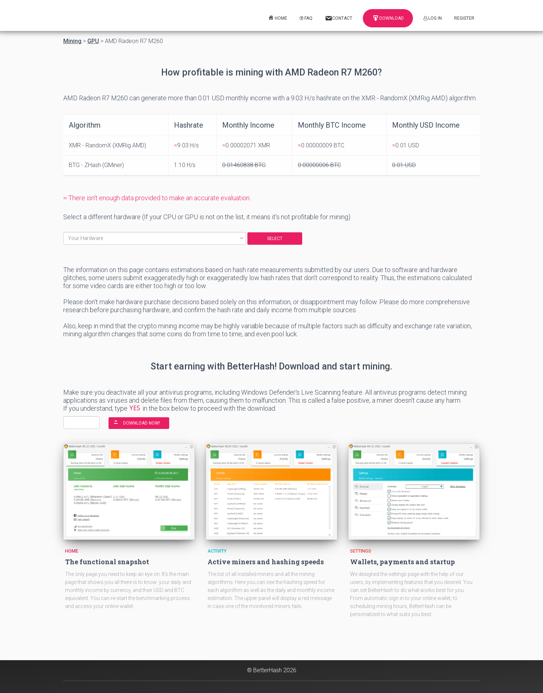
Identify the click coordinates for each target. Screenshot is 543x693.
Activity (217, 551)
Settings (360, 551)
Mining (72, 41)
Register (464, 18)
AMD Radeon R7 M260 (134, 41)
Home (71, 551)
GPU (93, 41)
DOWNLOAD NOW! (141, 423)
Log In (433, 18)
